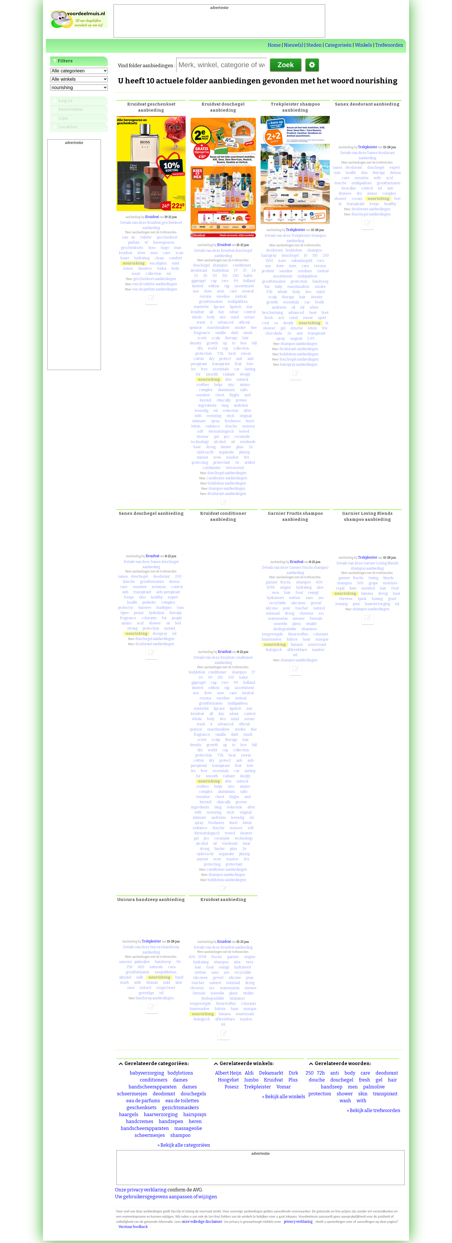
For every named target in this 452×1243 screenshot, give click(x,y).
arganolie (226, 452)
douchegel (201, 265)
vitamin (152, 983)
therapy (231, 338)
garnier (272, 582)
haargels (128, 1114)
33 (196, 276)
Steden (314, 45)
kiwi (353, 588)
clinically (223, 400)
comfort (175, 258)
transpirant (221, 364)
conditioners (153, 1080)
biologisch (274, 650)
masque (322, 639)
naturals (156, 967)
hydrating (142, 258)
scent (201, 338)
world (212, 348)
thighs (234, 395)
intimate (199, 421)
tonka (161, 268)
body (175, 268)
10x (246, 457)
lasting (250, 369)
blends (388, 578)
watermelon (278, 619)
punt (356, 604)
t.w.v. (321, 261)
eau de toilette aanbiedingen (154, 284)
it (211, 322)
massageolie (188, 1128)
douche (231, 426)
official (244, 322)
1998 (271, 587)
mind (235, 317)
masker (232, 457)
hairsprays (194, 1114)
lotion (195, 426)
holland (249, 281)
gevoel (316, 603)
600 (141, 967)
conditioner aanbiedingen (226, 478)
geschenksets (132, 248)
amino (245, 385)
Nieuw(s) (293, 45)
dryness (345, 193)
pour (286, 608)
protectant (221, 463)
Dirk (293, 1073)
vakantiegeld (301, 261)
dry (211, 359)
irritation (159, 587)
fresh (269, 318)
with (198, 416)
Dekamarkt (271, 1073)
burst (250, 421)
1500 (269, 261)
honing (377, 599)
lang (225, 405)
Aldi (249, 1073)
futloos (292, 639)
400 (319, 582)
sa (276, 323)
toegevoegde (272, 634)
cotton (198, 359)
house (128, 268)
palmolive (142, 962)
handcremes (139, 1121)
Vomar (283, 1087)
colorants (149, 618)
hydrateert (275, 598)
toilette (146, 237)
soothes (202, 385)
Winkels (363, 45)
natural (242, 380)
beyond (205, 400)
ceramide (242, 437)
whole (197, 317)
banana (297, 645)
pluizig (244, 452)
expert (394, 168)
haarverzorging (377, 604)
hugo (165, 248)
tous (180, 608)
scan (179, 253)
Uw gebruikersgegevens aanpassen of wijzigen (166, 1196)
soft (200, 431)
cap (213, 281)
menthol (368, 588)
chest (219, 395)
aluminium (226, 390)
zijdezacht (205, 452)
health (351, 173)
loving (373, 578)
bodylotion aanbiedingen (227, 483)
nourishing (133, 263)
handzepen (171, 1121)
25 (244, 270)
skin (228, 380)
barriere (144, 608)
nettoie (294, 598)
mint (175, 263)
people (177, 618)
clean (159, 258)
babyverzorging (147, 1073)
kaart (124, 258)
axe (196, 291)
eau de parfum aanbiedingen (154, 289)
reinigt (313, 593)
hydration (156, 613)
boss (152, 248)
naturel (319, 608)
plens (297, 624)
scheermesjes (150, 1135)
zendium (305, 271)
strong (132, 628)
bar (267, 287)
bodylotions (180, 1073)
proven (241, 400)
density (195, 343)
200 (178, 576)
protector (125, 608)
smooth (212, 374)
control (249, 312)
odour (234, 312)
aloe (320, 587)
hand (179, 977)
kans (282, 261)
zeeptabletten (165, 972)
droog (211, 447)
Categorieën (338, 45)
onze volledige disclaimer (202, 1222)
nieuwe (299, 619)
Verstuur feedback (133, 1227)
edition (213, 286)
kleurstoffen (298, 634)
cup (225, 348)
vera (275, 593)
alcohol (220, 442)
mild (166, 983)
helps (218, 385)
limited (197, 286)
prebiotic (149, 602)
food (299, 593)
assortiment (244, 286)
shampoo (220, 265)
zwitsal (240, 296)
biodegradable (285, 629)
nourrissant (317, 645)
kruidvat (125, 253)
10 (146, 243)
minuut (202, 457)
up (225, 343)
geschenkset (167, 237)
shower (203, 437)
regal (340, 588)
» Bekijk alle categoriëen (183, 1145)
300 (360, 583)
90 (214, 276)
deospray (159, 634)
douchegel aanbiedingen (226, 473)
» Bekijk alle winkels (283, 1096)
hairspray (268, 256)
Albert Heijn (228, 1073)
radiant (229, 374)
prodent (268, 271)
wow (217, 457)
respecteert (166, 988)
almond (125, 977)
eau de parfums (143, 1100)
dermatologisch (221, 431)
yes (321, 598)
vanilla (220, 333)
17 (236, 270)
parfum (134, 243)
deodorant (199, 270)
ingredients (207, 405)
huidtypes (164, 608)
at (340, 204)
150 (224, 276)
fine (254, 328)
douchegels (193, 1093)
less (243, 343)
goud (392, 599)
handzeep (320, 281)
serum (249, 317)
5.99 (310, 339)
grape (373, 583)
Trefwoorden (389, 45)
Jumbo (251, 1080)
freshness (233, 421)
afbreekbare (297, 650)
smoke (240, 328)
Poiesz (232, 1087)
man (177, 248)
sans (309, 598)
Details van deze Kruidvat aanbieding (223, 947)
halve (248, 276)
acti (281, 318)
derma (395, 173)
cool (265, 323)
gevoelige (146, 993)
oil (233, 442)
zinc (231, 385)
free (204, 369)
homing (342, 604)
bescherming (272, 313)
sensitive (203, 395)
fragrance (202, 333)
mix (249, 307)
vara (130, 988)
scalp (216, 338)
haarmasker (272, 639)
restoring (214, 416)
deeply (245, 374)
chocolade (273, 333)
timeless (145, 268)
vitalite (311, 624)
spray (215, 421)
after (247, 411)
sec (321, 613)
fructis (285, 582)
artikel (249, 463)
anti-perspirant (168, 592)
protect (225, 359)
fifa (200, 348)
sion (337, 173)
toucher (301, 608)
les (193, 369)
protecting (200, 463)
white (314, 307)
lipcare (219, 307)
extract (145, 988)
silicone (271, 608)
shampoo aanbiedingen (226, 489)
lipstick (235, 307)
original (246, 416)
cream (357, 199)
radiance (213, 426)
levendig (201, 411)
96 (178, 962)
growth (212, 343)
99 (235, 281)
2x (251, 447)
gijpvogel (198, 281)
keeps (374, 204)
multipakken (238, 302)
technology (200, 442)
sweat (246, 354)
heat (232, 354)
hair (245, 338)
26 (254, 270)
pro (226, 437)
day (221, 312)
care (166, 253)
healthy (390, 204)
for (198, 374)
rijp (227, 286)
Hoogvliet (228, 1080)
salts (244, 390)
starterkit (201, 307)
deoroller (348, 188)
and (247, 395)
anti (239, 359)
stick (230, 416)
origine (285, 587)
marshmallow (218, 328)
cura (172, 967)
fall (254, 343)
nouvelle (280, 624)
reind (293, 318)
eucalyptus (158, 263)
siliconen (298, 603)
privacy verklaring (298, 1222)
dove (141, 253)
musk (248, 333)
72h (220, 354)
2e (237, 463)
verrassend (235, 468)
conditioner (242, 265)
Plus (293, 1080)
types (124, 613)
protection (203, 354)
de (133, 237)
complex (206, 390)
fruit (238, 364)
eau (125, 237)
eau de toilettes (182, 1100)
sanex (337, 168)
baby (278, 287)
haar (197, 447)
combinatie (212, 468)
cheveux (306, 613)
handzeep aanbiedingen (155, 998)
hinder (226, 447)
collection (153, 274)
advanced (225, 322)
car (237, 369)
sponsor (195, 328)
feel (397, 199)
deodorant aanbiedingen (226, 494)
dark (234, 333)
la (326, 323)
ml (169, 274)
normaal (273, 613)
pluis (240, 447)
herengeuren (163, 243)
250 (236, 276)
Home (274, 45)
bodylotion (220, 270)
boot (325, 313)
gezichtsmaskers (180, 1107)
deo (223, 317)
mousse (248, 426)
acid (389, 178)
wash (136, 274)
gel (216, 437)
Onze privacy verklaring (141, 1190)
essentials (221, 369)
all (211, 312)
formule (316, 619)
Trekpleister (295, 230)
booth (319, 302)
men (154, 253)
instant (169, 628)
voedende (248, 442)
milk (139, 977)
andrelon (241, 405)
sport (322, 318)
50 (205, 276)
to (233, 343)
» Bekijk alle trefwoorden (373, 1110)
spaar (362, 599)
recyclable (277, 603)
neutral (248, 291)
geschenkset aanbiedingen (154, 279)
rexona (205, 296)
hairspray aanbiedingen (298, 365)
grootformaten (211, 302)
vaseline (223, 296)
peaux (139, 613)
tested (244, 431)
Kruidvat (152, 217)
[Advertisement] (219, 23)
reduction (230, 411)
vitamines (309, 629)
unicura (125, 962)
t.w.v (225, 281)
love (250, 364)
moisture (390, 583)
